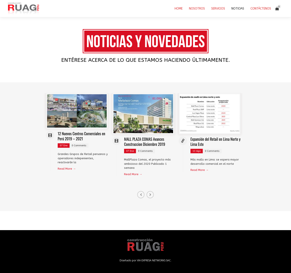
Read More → (67, 168)
